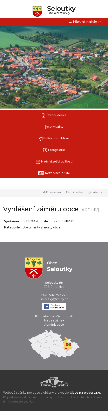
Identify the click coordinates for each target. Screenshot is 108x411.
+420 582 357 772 (54, 295)
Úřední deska (54, 115)
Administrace (54, 324)
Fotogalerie (54, 150)
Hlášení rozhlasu (54, 138)
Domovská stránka (53, 192)
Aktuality (54, 127)
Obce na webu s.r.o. (85, 392)
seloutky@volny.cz (54, 299)
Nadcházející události (54, 162)
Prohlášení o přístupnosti (54, 316)
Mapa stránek (54, 320)
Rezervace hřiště (54, 173)
